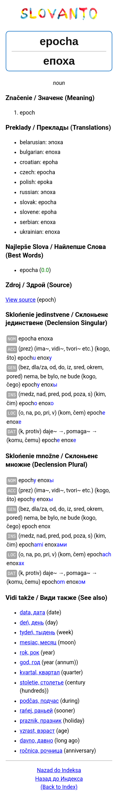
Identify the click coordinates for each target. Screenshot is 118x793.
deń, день (32, 619)
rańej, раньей (36, 707)
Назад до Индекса (59, 775)
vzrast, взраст (37, 727)
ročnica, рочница (41, 747)
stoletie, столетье (42, 679)
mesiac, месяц (38, 639)
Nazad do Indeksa (59, 766)
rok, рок (29, 649)
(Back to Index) (59, 783)
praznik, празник (41, 717)
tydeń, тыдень (37, 628)
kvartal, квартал (40, 669)
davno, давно (36, 737)
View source (21, 300)
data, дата (32, 609)
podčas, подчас (39, 697)
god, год (30, 658)
